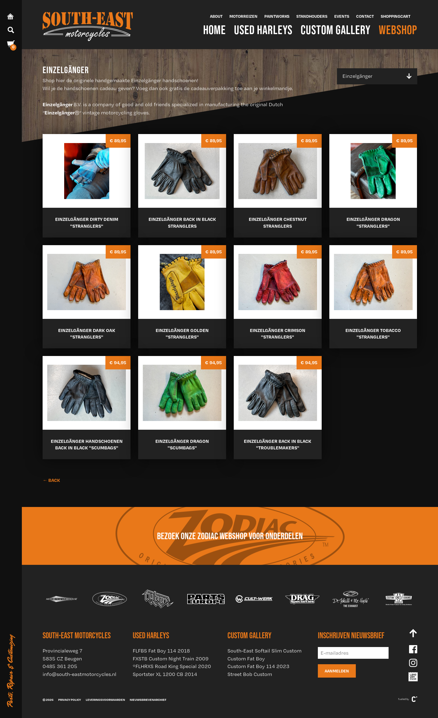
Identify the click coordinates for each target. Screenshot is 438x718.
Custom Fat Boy (246, 658)
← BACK (51, 480)
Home (214, 30)
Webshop (398, 30)
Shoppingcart (395, 16)
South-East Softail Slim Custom (264, 651)
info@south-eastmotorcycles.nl (79, 674)
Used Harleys (263, 30)
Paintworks (276, 16)
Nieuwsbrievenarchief (148, 700)
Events (341, 16)
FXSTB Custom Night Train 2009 (171, 658)
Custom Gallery (336, 30)
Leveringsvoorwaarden (105, 700)
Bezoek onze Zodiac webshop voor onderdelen (230, 535)
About (216, 16)
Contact (365, 16)
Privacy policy (69, 700)
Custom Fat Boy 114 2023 (258, 666)
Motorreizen (243, 16)
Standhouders (311, 16)
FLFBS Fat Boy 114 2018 (161, 651)
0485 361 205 (60, 666)
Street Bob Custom (249, 674)
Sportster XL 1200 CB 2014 (165, 674)
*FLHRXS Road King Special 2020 (172, 666)
